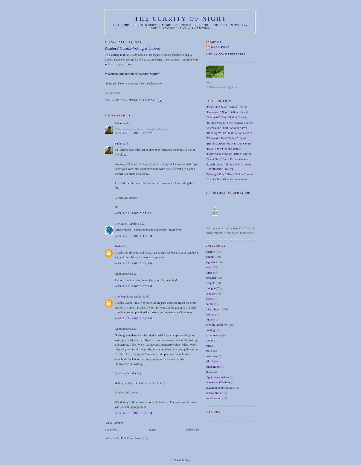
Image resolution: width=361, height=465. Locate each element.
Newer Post (111, 429)
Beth (118, 246)
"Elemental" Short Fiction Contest (226, 107)
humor (210, 319)
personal (211, 277)
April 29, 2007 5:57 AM (134, 213)
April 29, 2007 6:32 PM (133, 318)
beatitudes (212, 356)
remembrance (214, 309)
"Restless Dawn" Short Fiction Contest (229, 143)
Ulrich (209, 361)
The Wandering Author (128, 296)
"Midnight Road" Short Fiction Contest (229, 174)
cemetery (211, 293)
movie (209, 340)
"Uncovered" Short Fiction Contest (227, 112)
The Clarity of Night (181, 18)
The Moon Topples (126, 223)
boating (210, 330)
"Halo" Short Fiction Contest (223, 148)
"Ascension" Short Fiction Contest (226, 128)
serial (209, 267)
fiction (210, 256)
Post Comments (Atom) (135, 438)
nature (209, 304)
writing (210, 314)
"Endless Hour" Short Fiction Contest (228, 154)
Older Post (192, 429)
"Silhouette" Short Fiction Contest (226, 117)
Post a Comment (114, 423)
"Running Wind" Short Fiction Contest (229, 133)
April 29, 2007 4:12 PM (133, 236)
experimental (213, 335)
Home (152, 429)
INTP (209, 351)
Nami (209, 372)
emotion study (214, 398)
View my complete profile (226, 54)
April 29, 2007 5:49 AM (134, 133)
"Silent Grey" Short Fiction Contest (227, 159)
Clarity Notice (214, 393)
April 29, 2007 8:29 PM (133, 413)
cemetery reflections (218, 382)
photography (213, 366)
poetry (209, 251)
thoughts (211, 288)
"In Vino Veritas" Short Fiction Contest (229, 122)
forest (209, 298)
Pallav (118, 123)
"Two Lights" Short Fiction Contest (227, 179)
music (209, 345)
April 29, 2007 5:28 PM (133, 263)
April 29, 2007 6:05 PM (133, 286)
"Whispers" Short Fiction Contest (226, 138)
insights (210, 283)
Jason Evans (220, 47)
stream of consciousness (220, 387)
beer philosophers (216, 324)
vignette (210, 262)
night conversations (217, 377)
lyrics (209, 272)
